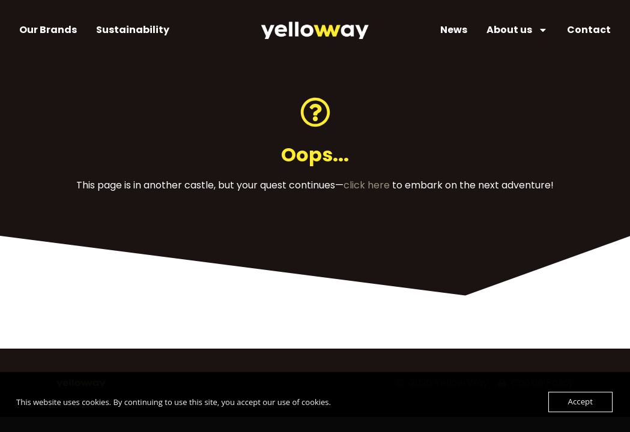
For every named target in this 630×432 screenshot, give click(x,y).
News (453, 30)
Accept (580, 402)
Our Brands (48, 30)
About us (517, 30)
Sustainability (132, 30)
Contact (589, 30)
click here (367, 185)
